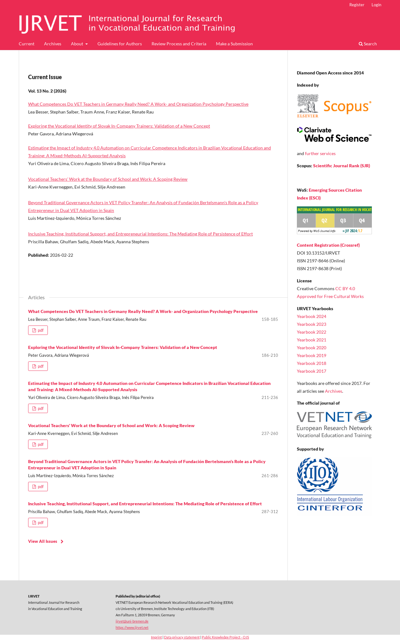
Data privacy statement (182, 637)
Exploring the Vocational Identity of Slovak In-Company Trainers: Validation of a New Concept (119, 126)
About (77, 43)
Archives (52, 43)
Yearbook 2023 (311, 324)
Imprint (156, 637)
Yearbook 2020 (311, 347)
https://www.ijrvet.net (132, 627)
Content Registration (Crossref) (328, 245)
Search (368, 43)
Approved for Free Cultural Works (330, 296)
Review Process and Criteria (179, 43)
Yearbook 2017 (311, 371)
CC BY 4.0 (345, 288)
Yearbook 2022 (311, 332)
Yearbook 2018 (311, 363)
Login (376, 4)
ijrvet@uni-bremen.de (132, 621)
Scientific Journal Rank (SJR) (341, 165)
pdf (40, 330)
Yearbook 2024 (311, 316)
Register (356, 4)
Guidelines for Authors (120, 43)
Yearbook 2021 (311, 339)
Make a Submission (234, 43)
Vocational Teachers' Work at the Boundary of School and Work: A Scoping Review (108, 179)
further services (320, 153)
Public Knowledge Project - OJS (225, 637)
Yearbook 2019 (311, 355)
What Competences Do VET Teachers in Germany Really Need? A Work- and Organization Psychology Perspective (138, 104)
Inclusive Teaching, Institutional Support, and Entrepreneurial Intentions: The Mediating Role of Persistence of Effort (140, 233)
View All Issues (42, 541)
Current (26, 43)
